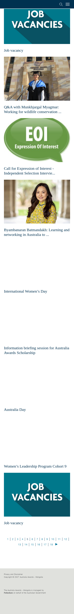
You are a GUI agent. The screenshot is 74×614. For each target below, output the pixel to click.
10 (52, 554)
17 (45, 560)
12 (65, 554)
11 (59, 554)
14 (25, 560)
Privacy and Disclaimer (13, 590)
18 (51, 560)
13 (19, 560)
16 (38, 560)
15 (32, 560)
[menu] (67, 4)
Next (56, 560)
